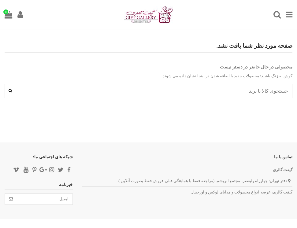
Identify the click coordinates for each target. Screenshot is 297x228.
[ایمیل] (44, 199)
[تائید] (11, 199)
